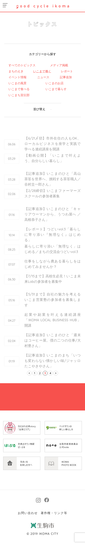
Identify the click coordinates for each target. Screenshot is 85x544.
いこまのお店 (55, 83)
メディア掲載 (59, 65)
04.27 (11, 324)
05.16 (11, 304)
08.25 (11, 252)
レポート (67, 71)
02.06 (12, 196)
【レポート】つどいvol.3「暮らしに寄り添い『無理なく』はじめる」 (52, 238)
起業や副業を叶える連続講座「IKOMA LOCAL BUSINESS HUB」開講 (52, 323)
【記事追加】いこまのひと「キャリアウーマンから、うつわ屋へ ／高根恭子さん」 (52, 217)
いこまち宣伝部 (19, 95)
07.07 (11, 267)
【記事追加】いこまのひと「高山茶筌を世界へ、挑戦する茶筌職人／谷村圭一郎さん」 (52, 182)
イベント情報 (17, 77)
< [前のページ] (29, 373)
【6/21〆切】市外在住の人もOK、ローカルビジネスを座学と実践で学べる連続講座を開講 (52, 147)
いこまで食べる (19, 89)
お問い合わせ (28, 528)
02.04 (12, 344)
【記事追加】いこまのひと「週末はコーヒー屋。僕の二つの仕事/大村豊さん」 (52, 344)
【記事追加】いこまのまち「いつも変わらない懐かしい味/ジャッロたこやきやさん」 (52, 364)
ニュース (43, 77)
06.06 (11, 148)
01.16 (12, 218)
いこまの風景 (17, 83)
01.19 (12, 365)
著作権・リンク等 (54, 528)
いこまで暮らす (56, 89)
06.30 (11, 282)
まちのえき (16, 71)
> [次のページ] (56, 373)
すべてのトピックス (22, 65)
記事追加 (66, 77)
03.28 (11, 183)
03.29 (11, 161)
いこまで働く (42, 71)
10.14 (12, 239)
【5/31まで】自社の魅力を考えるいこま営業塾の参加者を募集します (52, 303)
